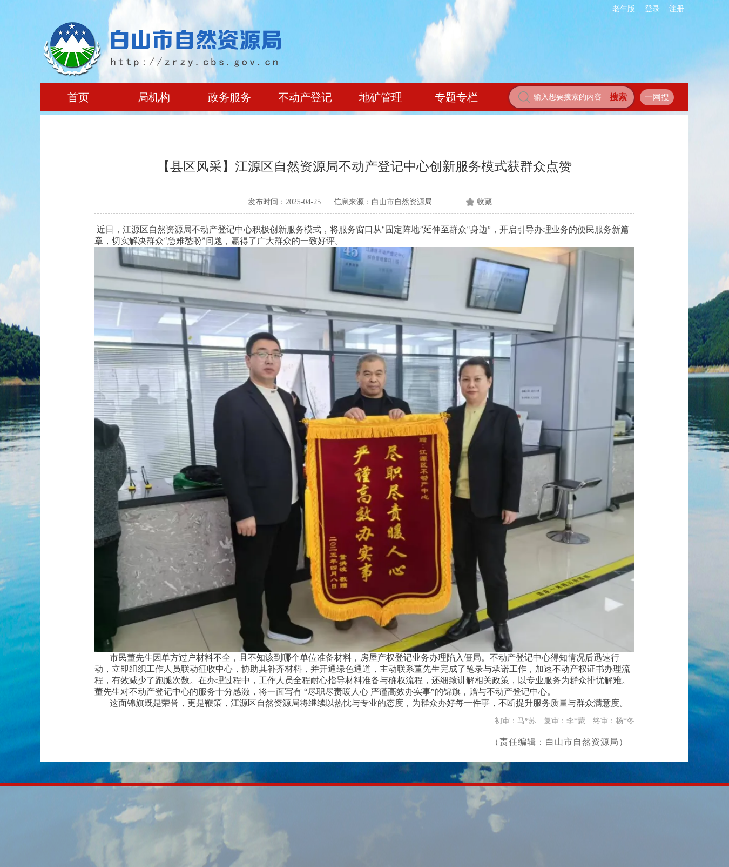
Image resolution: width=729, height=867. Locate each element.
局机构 (154, 97)
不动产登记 (305, 97)
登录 (652, 9)
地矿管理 (380, 97)
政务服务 (229, 97)
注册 (676, 9)
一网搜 (657, 97)
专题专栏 (456, 97)
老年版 (623, 9)
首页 (78, 97)
